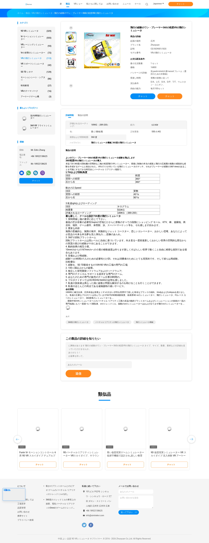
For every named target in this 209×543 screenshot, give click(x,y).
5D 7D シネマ (36, 72)
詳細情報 (70, 115)
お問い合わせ (23, 512)
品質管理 (21, 508)
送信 (78, 373)
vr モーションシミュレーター (36, 37)
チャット (181, 4)
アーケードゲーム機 (36, 96)
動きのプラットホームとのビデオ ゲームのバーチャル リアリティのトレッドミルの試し (60, 490)
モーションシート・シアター (36, 78)
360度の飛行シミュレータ (78, 322)
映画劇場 (36, 85)
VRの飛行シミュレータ (36, 58)
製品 (19, 495)
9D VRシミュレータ (36, 31)
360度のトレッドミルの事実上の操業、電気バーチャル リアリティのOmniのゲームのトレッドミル (61, 504)
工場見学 (21, 504)
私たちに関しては (25, 499)
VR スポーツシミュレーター (36, 65)
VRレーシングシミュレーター (36, 45)
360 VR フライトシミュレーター (41, 126)
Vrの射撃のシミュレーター (36, 52)
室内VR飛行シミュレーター (40, 116)
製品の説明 (83, 115)
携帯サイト (22, 516)
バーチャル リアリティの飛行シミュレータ (112, 322)
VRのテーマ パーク (36, 91)
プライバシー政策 (25, 520)
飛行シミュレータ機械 (144, 322)
